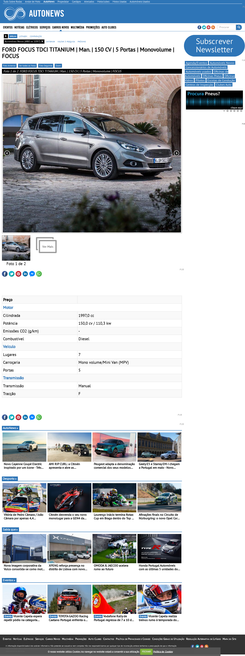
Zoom (58, 65)
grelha (13, 36)
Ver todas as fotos (27, 65)
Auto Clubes (109, 27)
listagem (23, 36)
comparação (36, 36)
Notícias (19, 27)
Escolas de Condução (221, 80)
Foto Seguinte (45, 65)
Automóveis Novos (222, 63)
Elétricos (32, 27)
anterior (50, 41)
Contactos (108, 639)
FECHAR (146, 651)
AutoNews (10, 428)
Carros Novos (60, 27)
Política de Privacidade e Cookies (133, 639)
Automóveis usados (198, 71)
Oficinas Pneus (212, 76)
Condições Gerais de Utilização (168, 639)
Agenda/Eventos (196, 63)
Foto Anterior (9, 65)
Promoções (93, 27)
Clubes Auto (224, 85)
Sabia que (10, 529)
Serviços (45, 27)
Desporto (10, 478)
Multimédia (77, 27)
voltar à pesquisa (66, 41)
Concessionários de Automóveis (206, 67)
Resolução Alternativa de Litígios (203, 639)
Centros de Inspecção (199, 85)
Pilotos (200, 80)
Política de (163, 651)
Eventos (8, 27)
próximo (82, 41)
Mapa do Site (229, 639)
